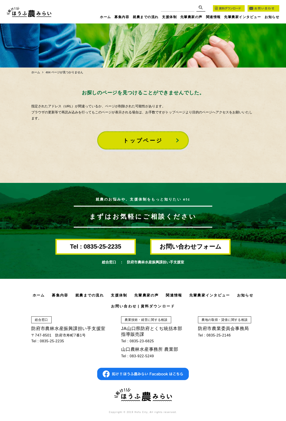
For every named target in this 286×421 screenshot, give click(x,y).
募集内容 (121, 17)
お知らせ (272, 17)
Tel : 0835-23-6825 (137, 341)
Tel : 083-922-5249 (137, 356)
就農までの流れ (146, 17)
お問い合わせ (124, 306)
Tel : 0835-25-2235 (95, 246)
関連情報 (213, 17)
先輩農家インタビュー (242, 17)
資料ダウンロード (158, 306)
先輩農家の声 (191, 17)
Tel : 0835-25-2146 (214, 335)
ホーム (105, 17)
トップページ (143, 141)
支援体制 (169, 17)
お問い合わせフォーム (190, 246)
